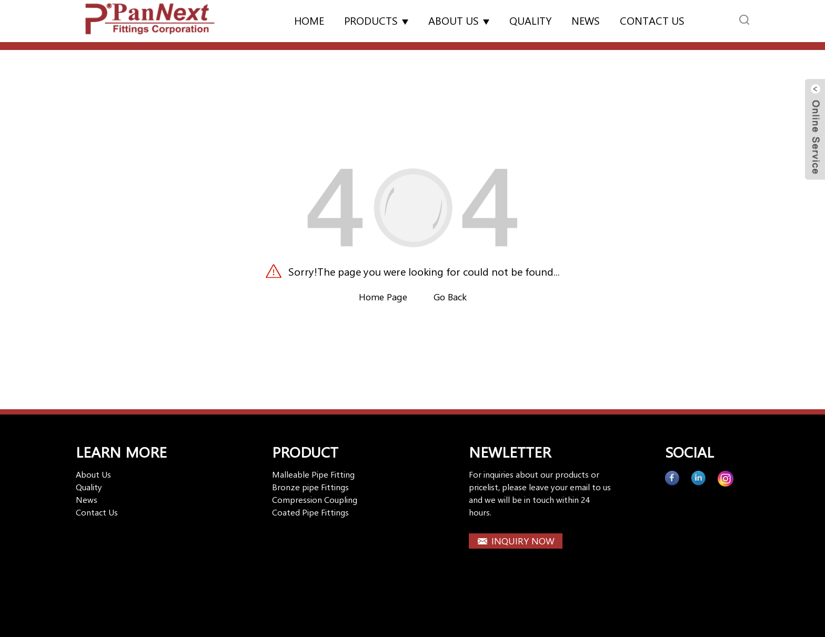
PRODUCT (305, 451)
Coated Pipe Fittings (310, 512)
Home (309, 20)
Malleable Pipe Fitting (313, 474)
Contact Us (97, 512)
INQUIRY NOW (523, 540)
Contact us (652, 20)
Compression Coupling (314, 499)
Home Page (383, 296)
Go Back (450, 296)
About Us (458, 20)
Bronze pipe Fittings (310, 486)
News (585, 20)
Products (376, 20)
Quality (530, 20)
